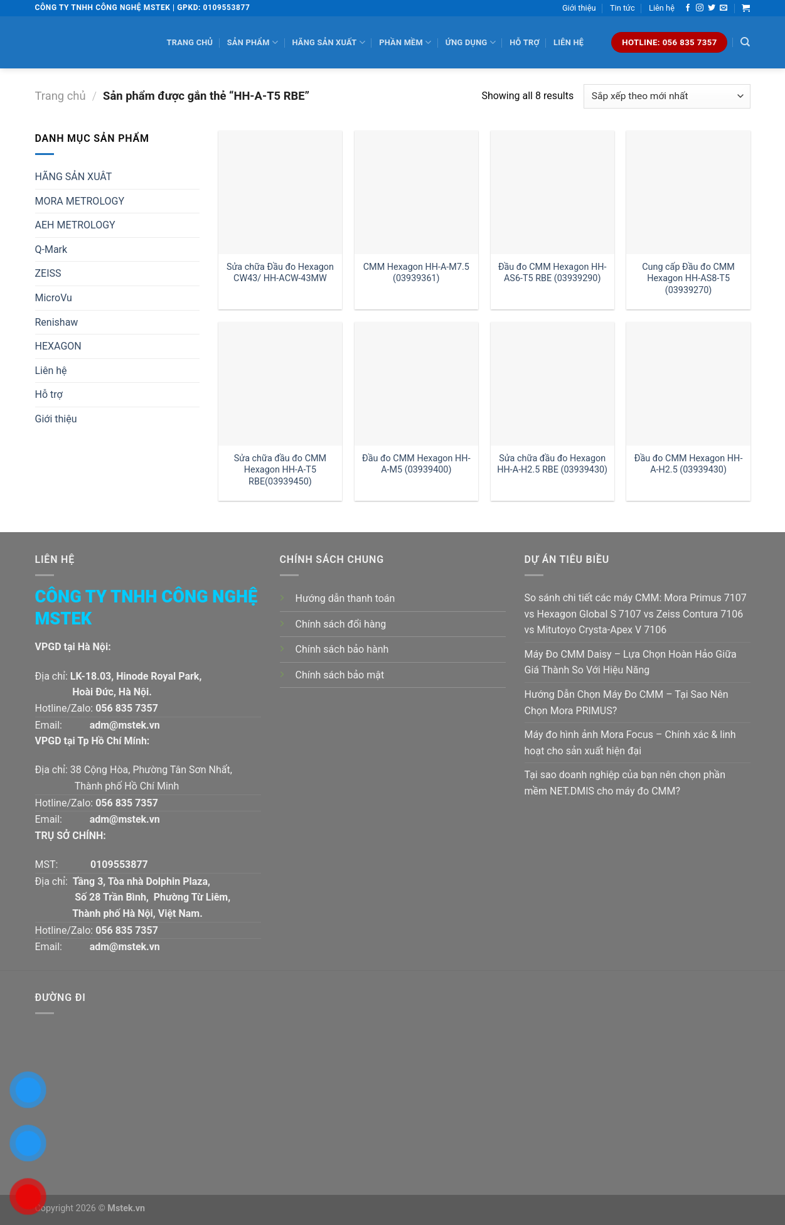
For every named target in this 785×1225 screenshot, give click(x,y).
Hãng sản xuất (328, 42)
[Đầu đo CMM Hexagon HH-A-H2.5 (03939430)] (688, 384)
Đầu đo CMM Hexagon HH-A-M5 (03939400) (416, 464)
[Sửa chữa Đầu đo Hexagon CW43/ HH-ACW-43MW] (280, 192)
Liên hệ (662, 8)
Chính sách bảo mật (340, 675)
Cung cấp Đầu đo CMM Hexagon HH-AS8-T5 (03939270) (688, 279)
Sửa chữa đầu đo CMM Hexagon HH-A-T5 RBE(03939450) (280, 470)
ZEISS (48, 273)
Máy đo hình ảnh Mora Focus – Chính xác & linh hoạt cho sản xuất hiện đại (630, 743)
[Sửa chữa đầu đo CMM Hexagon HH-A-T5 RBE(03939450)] (280, 384)
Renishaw (56, 322)
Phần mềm (405, 42)
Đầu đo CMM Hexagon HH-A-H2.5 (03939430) (688, 464)
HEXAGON (58, 346)
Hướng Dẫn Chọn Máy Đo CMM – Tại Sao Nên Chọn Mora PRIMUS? (627, 702)
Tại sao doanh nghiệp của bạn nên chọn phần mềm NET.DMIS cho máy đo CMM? (625, 783)
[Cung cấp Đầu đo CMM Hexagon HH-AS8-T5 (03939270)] (688, 192)
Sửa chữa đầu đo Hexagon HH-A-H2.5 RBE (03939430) (552, 464)
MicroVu (53, 298)
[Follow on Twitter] (711, 8)
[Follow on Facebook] (688, 8)
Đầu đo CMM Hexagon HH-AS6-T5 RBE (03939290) (552, 273)
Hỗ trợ (524, 42)
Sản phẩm (252, 42)
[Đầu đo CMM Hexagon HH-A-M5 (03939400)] (416, 384)
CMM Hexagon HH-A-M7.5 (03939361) (416, 273)
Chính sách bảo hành (342, 649)
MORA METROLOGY (80, 201)
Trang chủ (190, 42)
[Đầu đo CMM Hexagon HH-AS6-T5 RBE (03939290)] (552, 192)
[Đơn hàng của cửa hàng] (667, 96)
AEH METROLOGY (75, 225)
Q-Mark (51, 249)
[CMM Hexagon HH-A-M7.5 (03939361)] (416, 192)
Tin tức (622, 8)
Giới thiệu (579, 8)
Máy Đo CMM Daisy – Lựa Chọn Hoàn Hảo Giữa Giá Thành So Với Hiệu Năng (631, 662)
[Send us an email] (723, 8)
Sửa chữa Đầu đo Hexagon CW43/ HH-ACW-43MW (280, 273)
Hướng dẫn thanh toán (345, 598)
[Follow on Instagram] (699, 8)
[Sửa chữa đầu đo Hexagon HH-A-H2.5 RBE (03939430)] (552, 384)
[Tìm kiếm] (745, 42)
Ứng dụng (471, 42)
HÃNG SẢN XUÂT (73, 177)
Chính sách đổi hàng (341, 624)
